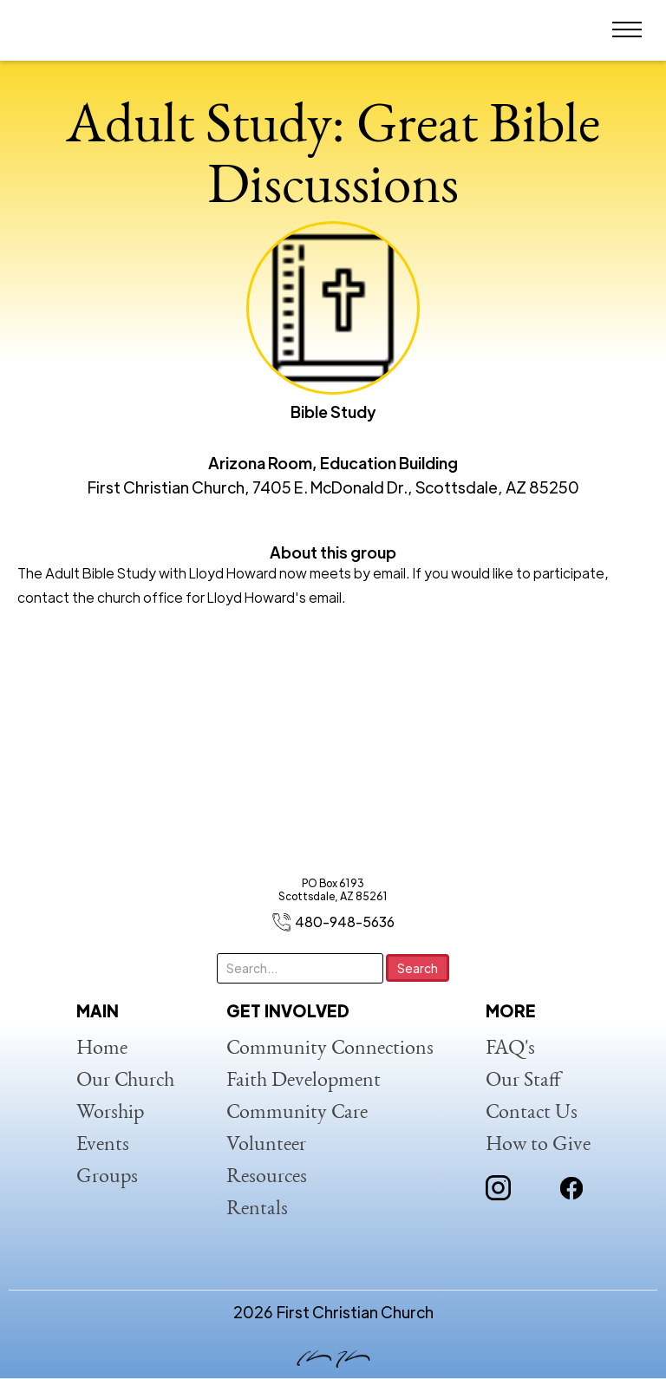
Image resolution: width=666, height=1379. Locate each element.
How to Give (538, 1145)
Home (101, 1049)
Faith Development (303, 1081)
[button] (627, 30)
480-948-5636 (345, 921)
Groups (107, 1177)
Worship (110, 1113)
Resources (266, 1177)
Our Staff (523, 1081)
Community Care (297, 1113)
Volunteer (266, 1145)
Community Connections (330, 1049)
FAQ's (510, 1049)
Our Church (125, 1081)
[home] (73, 30)
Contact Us (532, 1113)
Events (102, 1145)
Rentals (257, 1209)
